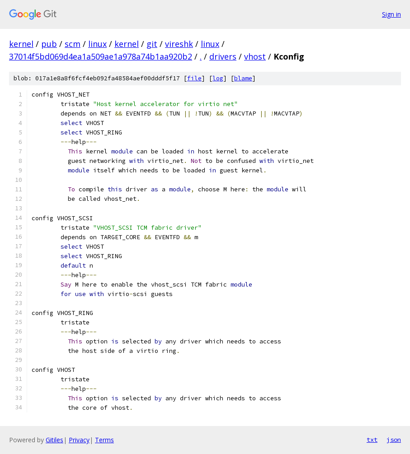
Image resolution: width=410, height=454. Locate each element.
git (151, 43)
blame (243, 78)
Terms (104, 439)
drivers (222, 56)
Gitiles (54, 439)
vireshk (179, 43)
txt (372, 439)
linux (97, 43)
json (393, 439)
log (217, 78)
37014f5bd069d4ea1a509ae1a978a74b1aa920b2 (100, 56)
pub (49, 43)
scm (72, 43)
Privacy (79, 439)
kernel (21, 43)
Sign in (391, 14)
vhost (255, 56)
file (194, 78)
